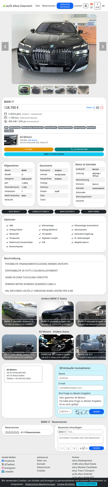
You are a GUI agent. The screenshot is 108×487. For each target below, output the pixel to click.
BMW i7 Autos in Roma (54, 154)
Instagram (9, 467)
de (103, 5)
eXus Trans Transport (83, 470)
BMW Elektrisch (67, 211)
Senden (96, 411)
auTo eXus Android (82, 474)
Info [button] (38, 5)
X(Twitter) (9, 464)
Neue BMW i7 (14, 211)
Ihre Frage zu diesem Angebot (74, 393)
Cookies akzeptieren (86, 484)
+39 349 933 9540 (79, 149)
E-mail (62, 383)
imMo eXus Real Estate (84, 463)
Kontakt (41, 463)
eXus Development (82, 460)
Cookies (41, 470)
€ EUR (97, 6)
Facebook (9, 460)
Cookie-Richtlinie (66, 484)
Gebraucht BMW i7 (40, 211)
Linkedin (9, 471)
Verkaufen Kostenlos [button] (65, 5)
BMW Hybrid (93, 211)
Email (29, 149)
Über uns (42, 460)
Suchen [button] (78, 5)
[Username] (85, 432)
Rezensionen (49, 5)
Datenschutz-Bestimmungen (40, 484)
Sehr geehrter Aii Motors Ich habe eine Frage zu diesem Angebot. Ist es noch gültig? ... (81, 401)
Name (62, 373)
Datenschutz (43, 467)
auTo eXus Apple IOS (83, 477)
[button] (91, 5)
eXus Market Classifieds (84, 467)
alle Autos (32, 140)
